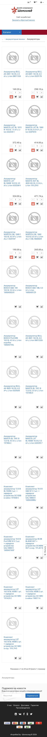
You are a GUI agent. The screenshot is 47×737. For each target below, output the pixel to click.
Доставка (25, 705)
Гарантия (35, 705)
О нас (9, 705)
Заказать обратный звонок (23, 20)
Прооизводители (23, 708)
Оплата (16, 705)
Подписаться (32, 696)
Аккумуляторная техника (15, 39)
